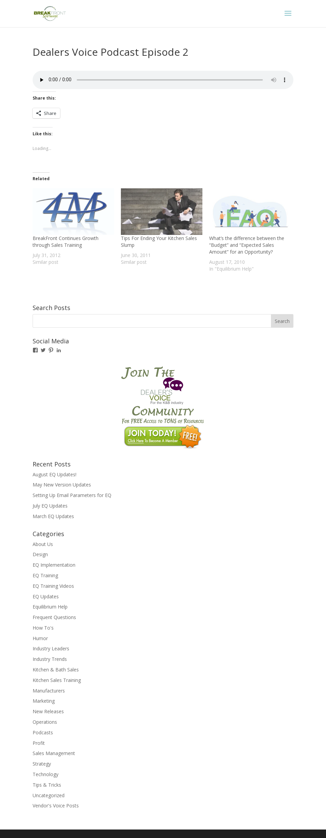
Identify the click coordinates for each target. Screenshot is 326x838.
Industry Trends (50, 659)
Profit (39, 743)
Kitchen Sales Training (57, 680)
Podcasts (43, 732)
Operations (45, 722)
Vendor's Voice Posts (56, 805)
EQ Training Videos (53, 586)
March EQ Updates (53, 516)
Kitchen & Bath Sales (56, 669)
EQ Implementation (54, 565)
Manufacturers (49, 690)
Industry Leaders (51, 648)
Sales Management (54, 753)
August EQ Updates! (54, 474)
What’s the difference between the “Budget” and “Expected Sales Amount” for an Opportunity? (246, 245)
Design (40, 554)
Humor (40, 638)
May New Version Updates (62, 484)
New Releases (48, 711)
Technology (45, 774)
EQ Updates (46, 596)
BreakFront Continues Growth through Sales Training (65, 241)
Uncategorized (49, 795)
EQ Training (45, 575)
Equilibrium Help (50, 606)
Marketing (44, 701)
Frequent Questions (54, 617)
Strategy (42, 763)
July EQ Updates (50, 505)
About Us (43, 544)
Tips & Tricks (47, 785)
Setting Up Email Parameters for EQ (72, 495)
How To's (43, 628)
